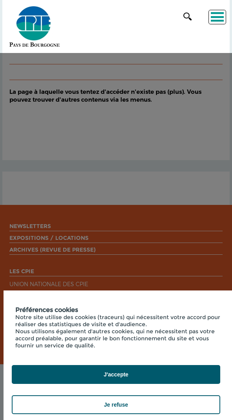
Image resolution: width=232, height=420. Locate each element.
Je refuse (116, 405)
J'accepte (115, 374)
